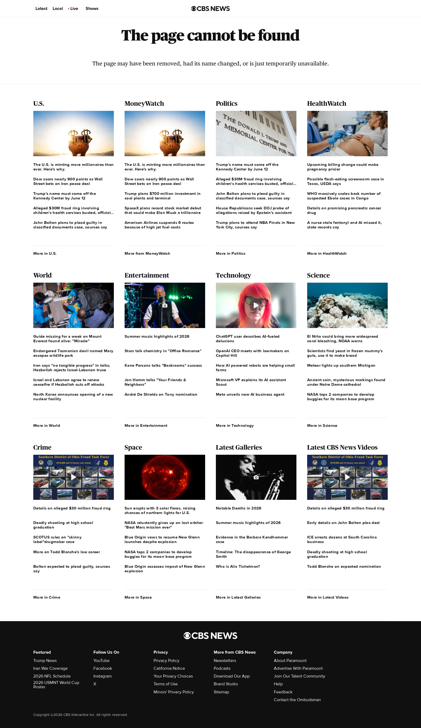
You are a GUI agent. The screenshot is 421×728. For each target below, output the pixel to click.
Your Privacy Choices (173, 676)
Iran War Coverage (50, 668)
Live (74, 8)
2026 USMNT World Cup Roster (56, 684)
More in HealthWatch (327, 253)
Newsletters (225, 660)
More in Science (322, 425)
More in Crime (46, 597)
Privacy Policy (166, 660)
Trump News (45, 660)
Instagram (102, 676)
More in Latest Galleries (238, 597)
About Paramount (290, 660)
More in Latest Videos (328, 597)
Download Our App (232, 676)
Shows (92, 8)
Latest (41, 8)
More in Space (138, 597)
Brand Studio (226, 684)
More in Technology (235, 425)
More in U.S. (45, 253)
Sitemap (221, 692)
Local (58, 8)
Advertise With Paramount (298, 668)
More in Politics (230, 253)
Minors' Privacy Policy (174, 692)
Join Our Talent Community (299, 676)
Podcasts (222, 668)
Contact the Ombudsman (297, 700)
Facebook (102, 668)
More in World (46, 425)
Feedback (283, 692)
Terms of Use (166, 684)
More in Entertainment (146, 425)
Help (278, 684)
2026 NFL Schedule (52, 676)
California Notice (169, 668)
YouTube (101, 660)
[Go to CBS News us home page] (210, 8)
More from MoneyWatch (147, 253)
